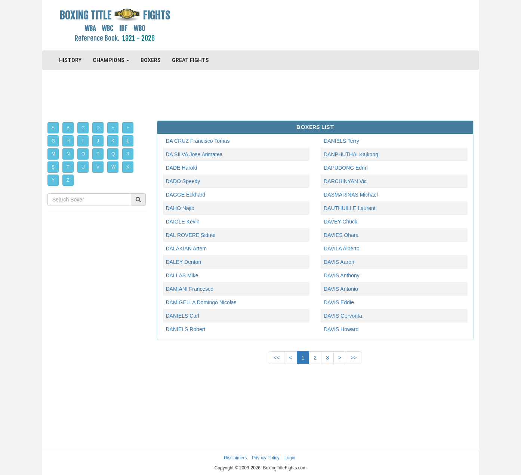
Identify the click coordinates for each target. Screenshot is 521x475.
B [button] (68, 127)
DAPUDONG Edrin (345, 168)
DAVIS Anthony (341, 275)
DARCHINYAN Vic (345, 181)
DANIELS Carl (182, 316)
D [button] (98, 127)
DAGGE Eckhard (186, 195)
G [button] (53, 141)
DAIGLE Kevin (183, 222)
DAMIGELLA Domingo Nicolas (201, 302)
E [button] (112, 127)
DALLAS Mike (182, 275)
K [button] (112, 141)
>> (354, 358)
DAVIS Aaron (339, 262)
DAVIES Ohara (341, 235)
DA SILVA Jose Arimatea (194, 154)
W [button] (113, 167)
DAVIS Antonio (341, 289)
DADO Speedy (183, 181)
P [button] (97, 154)
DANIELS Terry (341, 141)
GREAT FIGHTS (190, 60)
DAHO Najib (180, 208)
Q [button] (113, 154)
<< (277, 358)
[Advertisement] (315, 24)
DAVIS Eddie (339, 302)
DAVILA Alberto (341, 249)
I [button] (82, 141)
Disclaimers (235, 457)
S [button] (53, 167)
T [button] (68, 167)
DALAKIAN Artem (186, 249)
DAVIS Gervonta (343, 316)
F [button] (127, 127)
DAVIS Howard (341, 329)
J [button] (98, 141)
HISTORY (70, 60)
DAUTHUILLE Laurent (350, 208)
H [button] (68, 141)
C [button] (83, 127)
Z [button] (68, 180)
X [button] (127, 167)
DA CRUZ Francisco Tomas (198, 141)
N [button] (68, 154)
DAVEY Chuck (340, 222)
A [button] (53, 127)
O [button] (83, 154)
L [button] (128, 141)
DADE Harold (181, 168)
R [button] (128, 154)
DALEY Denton (183, 262)
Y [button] (53, 180)
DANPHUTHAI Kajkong (351, 154)
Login (289, 457)
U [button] (83, 167)
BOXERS (151, 60)
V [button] (97, 167)
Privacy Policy (266, 457)
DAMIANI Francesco (190, 289)
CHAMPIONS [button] (111, 60)
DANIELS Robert (186, 329)
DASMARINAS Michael (351, 195)
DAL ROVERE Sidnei (191, 235)
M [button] (53, 154)
